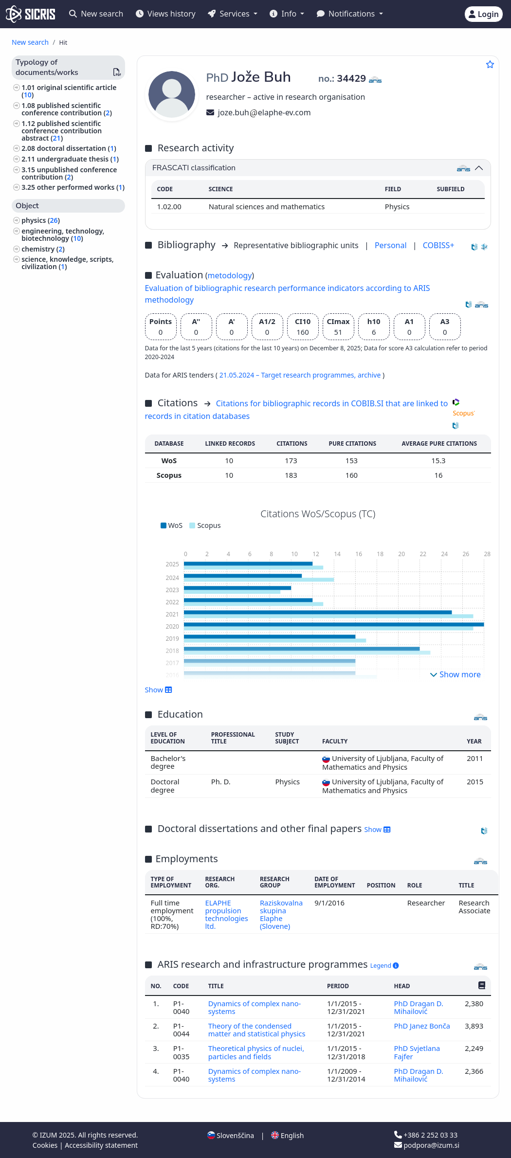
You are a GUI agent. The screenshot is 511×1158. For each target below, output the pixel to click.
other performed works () (81, 187)
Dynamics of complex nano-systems (255, 1007)
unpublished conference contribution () (69, 173)
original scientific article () (68, 91)
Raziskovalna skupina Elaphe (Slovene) (282, 914)
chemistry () (43, 248)
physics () (40, 220)
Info (284, 13)
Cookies (46, 1145)
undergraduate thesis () (78, 158)
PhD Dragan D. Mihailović (418, 1007)
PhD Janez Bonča (422, 1026)
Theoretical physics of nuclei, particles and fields (256, 1052)
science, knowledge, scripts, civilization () (67, 262)
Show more (455, 674)
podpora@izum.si (426, 1145)
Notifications (347, 13)
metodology (230, 275)
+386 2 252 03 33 (425, 1135)
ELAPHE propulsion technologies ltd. (226, 914)
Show (158, 689)
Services (229, 13)
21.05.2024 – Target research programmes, (288, 375)
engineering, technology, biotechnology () (62, 234)
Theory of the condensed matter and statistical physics (258, 1029)
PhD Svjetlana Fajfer (417, 1052)
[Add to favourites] (490, 64)
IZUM (49, 1135)
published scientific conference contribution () (66, 109)
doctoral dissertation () (76, 148)
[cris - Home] (30, 14)
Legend (384, 965)
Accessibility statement (101, 1145)
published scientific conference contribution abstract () (61, 131)
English (287, 1135)
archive (370, 375)
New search (96, 13)
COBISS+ (439, 245)
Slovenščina (230, 1135)
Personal (392, 245)
